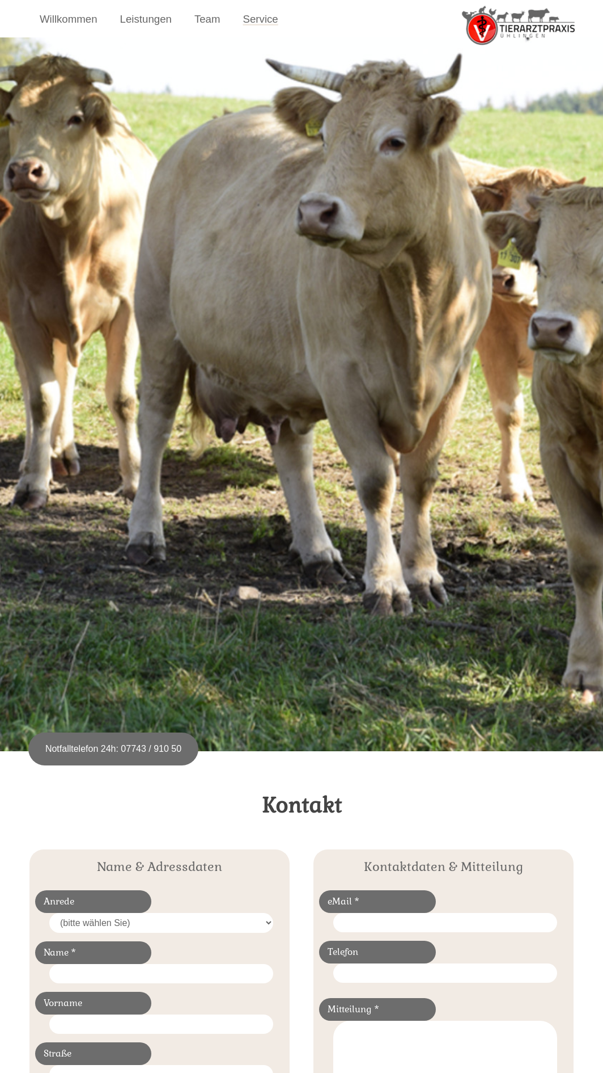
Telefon (343, 952)
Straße (57, 1053)
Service (260, 19)
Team (207, 19)
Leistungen (146, 19)
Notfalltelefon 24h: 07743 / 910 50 (113, 749)
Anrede (59, 901)
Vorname (63, 1003)
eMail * (343, 901)
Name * (60, 952)
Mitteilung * (353, 1009)
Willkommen (68, 19)
